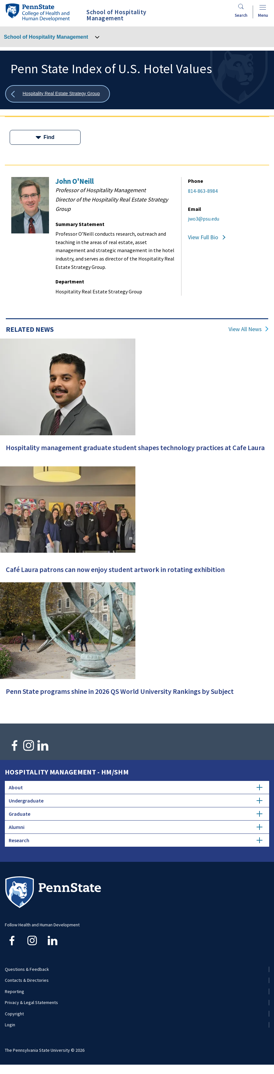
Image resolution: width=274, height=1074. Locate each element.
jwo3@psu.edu (203, 218)
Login (10, 1025)
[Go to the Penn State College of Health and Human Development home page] (37, 12)
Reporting (14, 991)
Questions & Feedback (27, 969)
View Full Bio (203, 237)
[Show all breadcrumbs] (57, 94)
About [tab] (135, 787)
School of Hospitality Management (46, 37)
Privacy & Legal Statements (31, 1002)
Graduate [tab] (135, 814)
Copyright (14, 1014)
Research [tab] (135, 840)
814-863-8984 (203, 191)
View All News (245, 329)
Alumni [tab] (135, 827)
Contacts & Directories (27, 980)
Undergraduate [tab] (135, 800)
